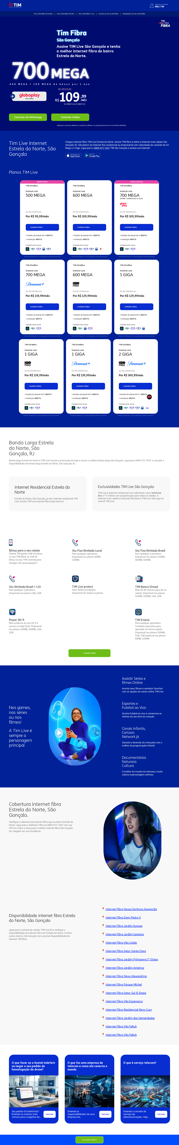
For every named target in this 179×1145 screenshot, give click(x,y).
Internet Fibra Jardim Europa (124, 926)
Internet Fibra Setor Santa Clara (126, 951)
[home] (15, 5)
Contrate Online (89, 1140)
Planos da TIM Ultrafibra (108, 14)
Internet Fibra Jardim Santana (125, 934)
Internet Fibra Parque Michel (124, 984)
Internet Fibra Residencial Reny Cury (129, 1009)
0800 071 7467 (102, 148)
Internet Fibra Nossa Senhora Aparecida (131, 909)
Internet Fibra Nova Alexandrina (126, 976)
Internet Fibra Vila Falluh (121, 1026)
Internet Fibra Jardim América (125, 968)
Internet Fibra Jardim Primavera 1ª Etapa (132, 959)
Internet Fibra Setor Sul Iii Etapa (126, 993)
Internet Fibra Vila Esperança (124, 1001)
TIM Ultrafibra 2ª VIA (86, 14)
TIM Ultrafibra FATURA (65, 14)
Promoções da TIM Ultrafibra (134, 14)
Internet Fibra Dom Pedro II (123, 917)
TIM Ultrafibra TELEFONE (43, 14)
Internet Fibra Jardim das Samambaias (130, 1018)
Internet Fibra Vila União (121, 942)
